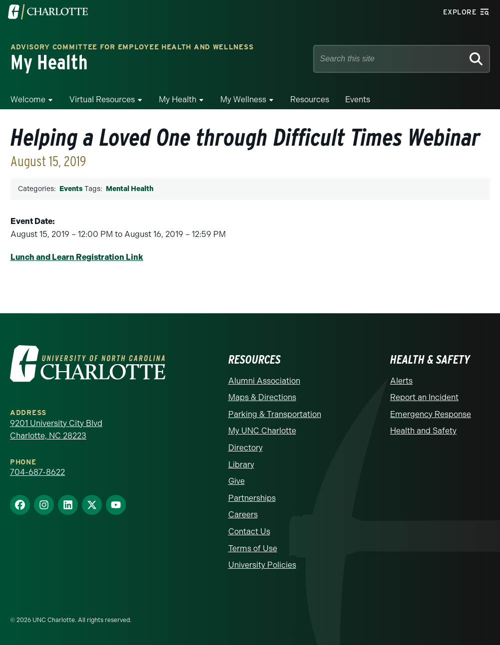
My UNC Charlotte (262, 430)
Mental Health (129, 189)
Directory (245, 447)
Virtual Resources (102, 99)
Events (357, 99)
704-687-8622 (37, 472)
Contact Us (249, 531)
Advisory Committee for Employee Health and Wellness (132, 47)
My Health (177, 99)
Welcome (27, 99)
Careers (243, 514)
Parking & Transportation (274, 414)
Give (236, 481)
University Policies (262, 565)
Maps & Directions (262, 397)
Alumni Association (264, 381)
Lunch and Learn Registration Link (76, 257)
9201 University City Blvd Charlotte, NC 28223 (56, 430)
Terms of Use (252, 548)
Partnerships (252, 498)
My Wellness (243, 99)
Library (241, 464)
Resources (309, 99)
